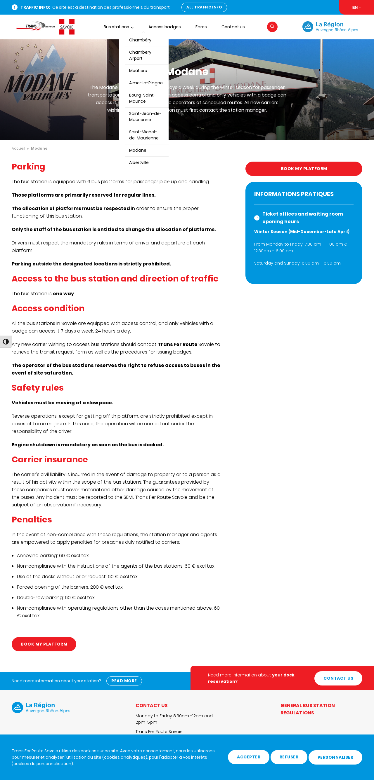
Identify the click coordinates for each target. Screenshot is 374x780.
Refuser (289, 757)
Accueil (18, 148)
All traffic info (204, 7)
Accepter (248, 757)
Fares (201, 27)
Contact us (233, 27)
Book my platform (44, 644)
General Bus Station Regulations (307, 708)
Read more (124, 680)
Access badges (164, 27)
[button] (272, 27)
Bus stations (116, 27)
